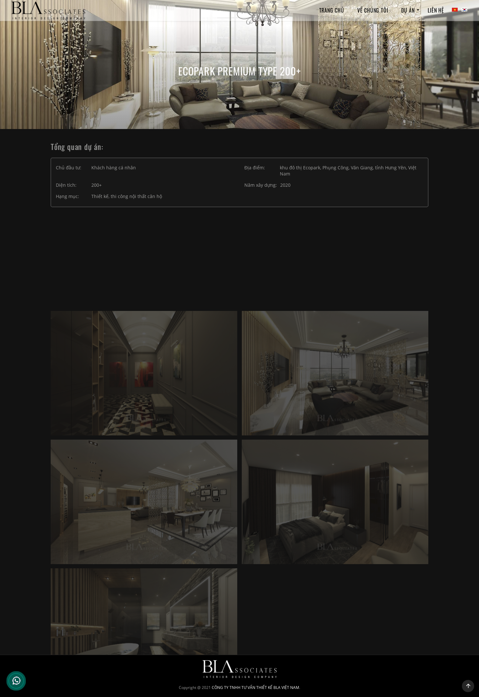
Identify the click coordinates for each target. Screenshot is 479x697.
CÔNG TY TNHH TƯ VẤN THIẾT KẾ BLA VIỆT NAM (255, 687)
